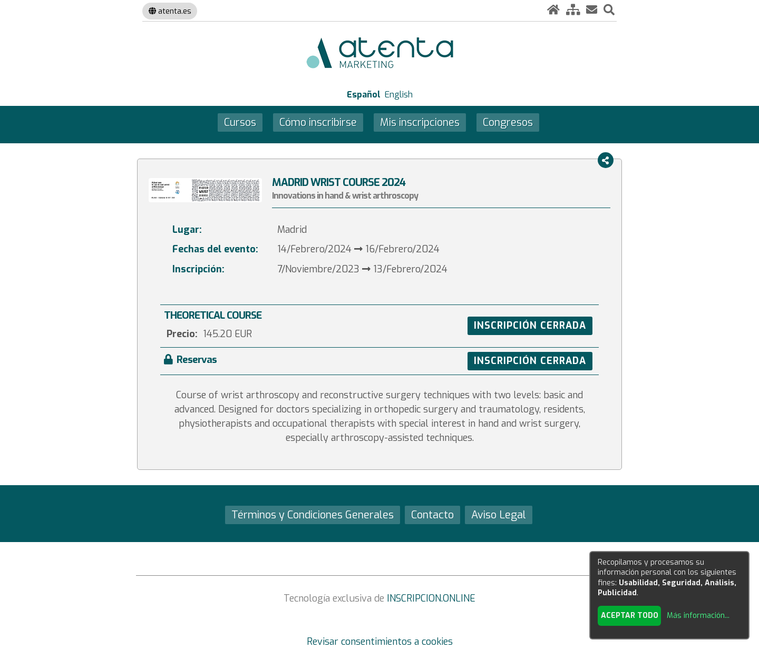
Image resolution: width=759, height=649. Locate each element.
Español (364, 94)
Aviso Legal (498, 515)
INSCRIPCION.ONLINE (431, 598)
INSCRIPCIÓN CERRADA (530, 325)
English (399, 94)
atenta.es (170, 11)
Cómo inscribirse (318, 122)
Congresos (508, 122)
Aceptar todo (629, 616)
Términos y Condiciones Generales (312, 515)
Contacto (432, 515)
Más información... (698, 616)
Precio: (182, 334)
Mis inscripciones (420, 122)
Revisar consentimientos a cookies (380, 641)
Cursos (240, 122)
